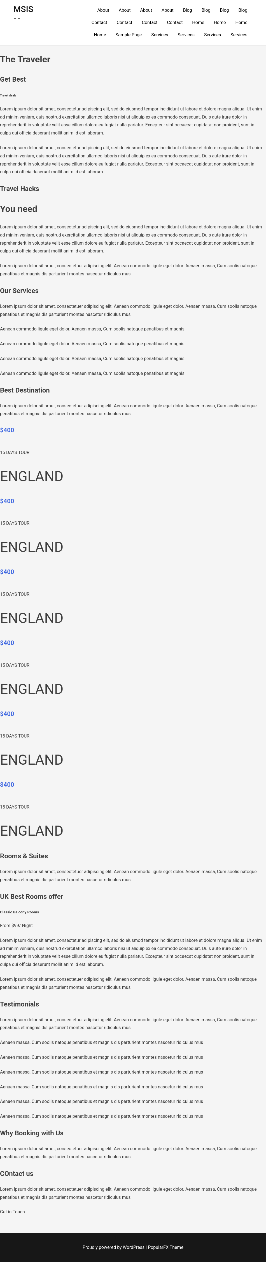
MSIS (23, 9)
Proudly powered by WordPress (114, 1247)
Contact (99, 22)
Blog (187, 10)
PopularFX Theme (165, 1247)
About (103, 10)
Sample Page (129, 34)
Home (198, 22)
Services (159, 34)
